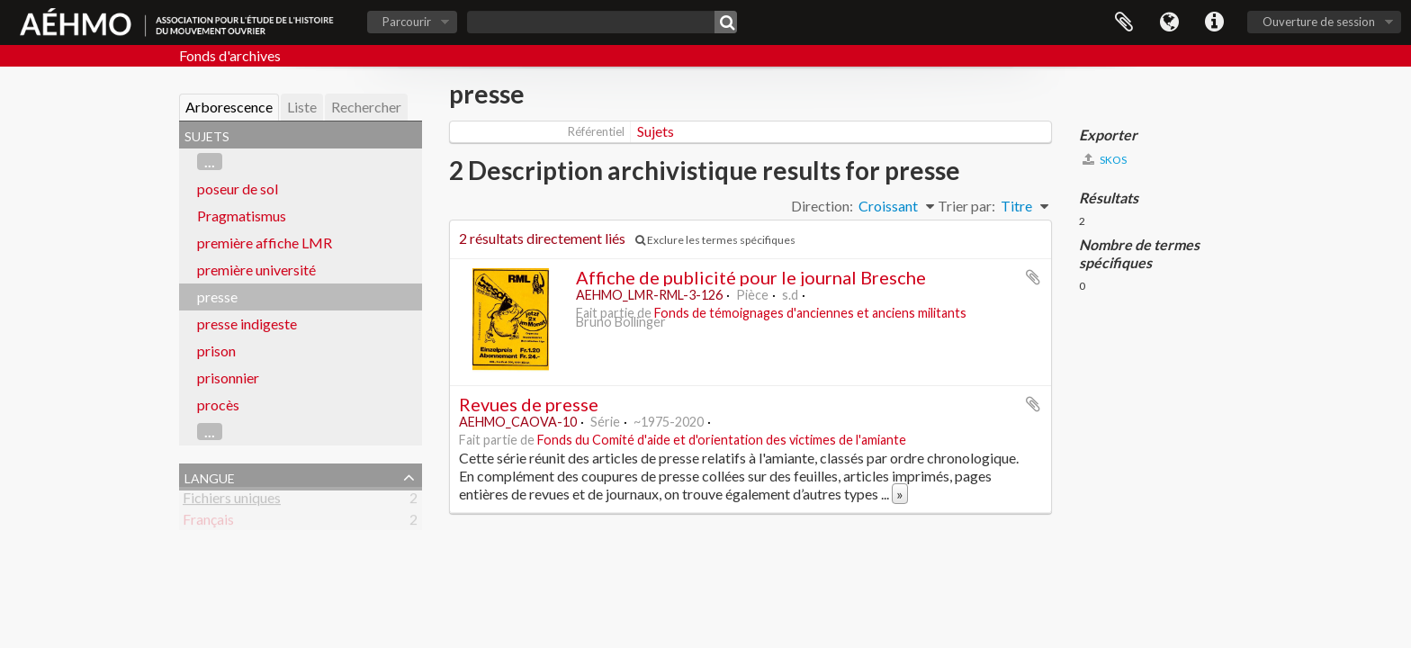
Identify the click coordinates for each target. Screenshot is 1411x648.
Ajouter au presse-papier (1033, 277)
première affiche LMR (264, 242)
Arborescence (229, 106)
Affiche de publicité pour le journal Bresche (751, 277)
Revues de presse (528, 404)
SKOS (1105, 159)
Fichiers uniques (232, 500)
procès (218, 404)
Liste (302, 106)
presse (217, 296)
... (209, 161)
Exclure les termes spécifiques (715, 240)
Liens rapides (1213, 22)
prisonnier (228, 377)
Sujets (655, 131)
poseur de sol (237, 188)
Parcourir (406, 21)
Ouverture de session (1319, 21)
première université (256, 269)
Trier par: (966, 205)
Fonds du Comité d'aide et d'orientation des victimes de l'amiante (721, 439)
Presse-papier (1123, 22)
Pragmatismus (241, 215)
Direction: (822, 205)
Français (208, 522)
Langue (1168, 22)
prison (216, 350)
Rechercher (366, 106)
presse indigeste (247, 323)
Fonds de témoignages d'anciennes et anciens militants (810, 312)
